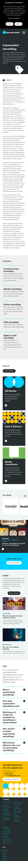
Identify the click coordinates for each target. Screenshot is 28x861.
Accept (9, 24)
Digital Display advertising (18, 803)
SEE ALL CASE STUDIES (14, 562)
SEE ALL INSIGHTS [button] (14, 593)
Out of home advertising (18, 811)
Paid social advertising (6, 818)
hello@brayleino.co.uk (13, 775)
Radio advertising (17, 816)
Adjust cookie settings (14, 18)
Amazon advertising (17, 807)
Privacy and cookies (5, 854)
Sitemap (5, 850)
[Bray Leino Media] (11, 34)
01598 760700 (9, 773)
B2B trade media (8, 840)
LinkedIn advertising (6, 836)
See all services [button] (9, 370)
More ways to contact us (11, 779)
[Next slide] (24, 495)
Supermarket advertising (7, 832)
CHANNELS (6, 799)
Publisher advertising (6, 828)
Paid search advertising (6, 814)
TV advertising (7, 802)
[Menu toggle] (23, 32)
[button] (14, 692)
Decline (18, 24)
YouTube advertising (6, 810)
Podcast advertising (17, 820)
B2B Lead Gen (7, 842)
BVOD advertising (6, 805)
